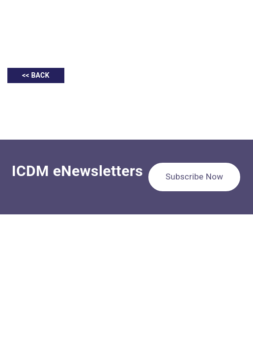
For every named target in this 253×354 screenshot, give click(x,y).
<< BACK (36, 75)
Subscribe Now (194, 176)
